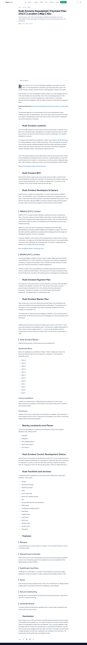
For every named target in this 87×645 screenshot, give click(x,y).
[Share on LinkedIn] (30, 614)
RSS (56, 641)
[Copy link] (33, 614)
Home (19, 7)
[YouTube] (79, 641)
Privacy (39, 641)
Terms (43, 641)
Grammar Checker (69, 624)
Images (36, 2)
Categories (47, 625)
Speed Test (67, 633)
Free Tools (47, 627)
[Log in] (80, 2)
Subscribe (28, 628)
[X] (73, 641)
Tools (46, 2)
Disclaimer (47, 641)
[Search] (78, 2)
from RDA (49, 603)
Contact (47, 635)
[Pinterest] (81, 641)
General (24, 7)
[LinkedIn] (77, 641)
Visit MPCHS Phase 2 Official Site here (32, 223)
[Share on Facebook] (26, 614)
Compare (51, 2)
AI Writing (67, 625)
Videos (41, 2)
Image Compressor (69, 629)
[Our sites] (13, 2)
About (46, 633)
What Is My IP (68, 635)
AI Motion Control (69, 627)
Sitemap (52, 641)
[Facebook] (75, 641)
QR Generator (68, 631)
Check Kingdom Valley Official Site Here (34, 141)
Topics (30, 2)
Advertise (63, 2)
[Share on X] (23, 614)
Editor (19, 23)
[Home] (25, 2)
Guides (57, 2)
